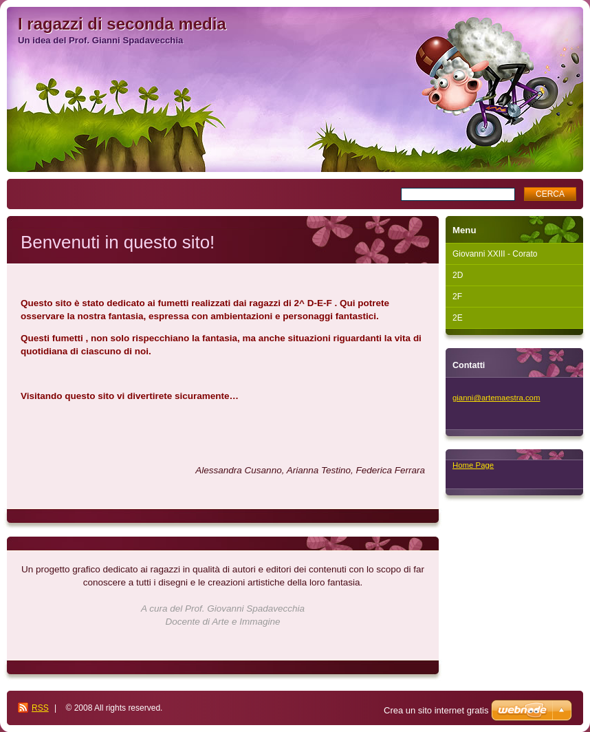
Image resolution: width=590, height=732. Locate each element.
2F (457, 296)
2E (457, 318)
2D (457, 275)
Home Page (473, 465)
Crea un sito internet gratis (436, 710)
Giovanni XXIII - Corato (494, 254)
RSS (40, 708)
